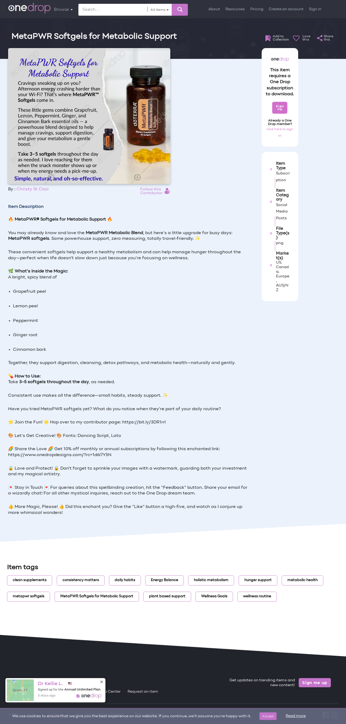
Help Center (109, 691)
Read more (296, 716)
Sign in (315, 9)
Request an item (143, 691)
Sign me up (314, 682)
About (214, 9)
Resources (235, 9)
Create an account (286, 9)
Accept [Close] (268, 716)
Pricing (256, 9)
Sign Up (280, 107)
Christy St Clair (32, 189)
